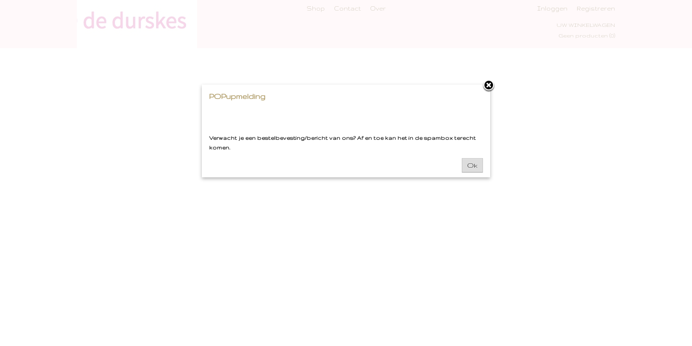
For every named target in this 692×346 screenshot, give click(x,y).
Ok (472, 165)
